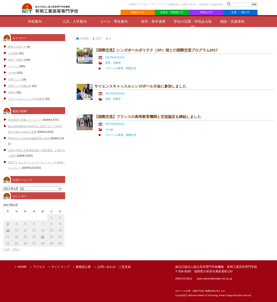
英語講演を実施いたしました (25, 119)
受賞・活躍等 (16, 59)
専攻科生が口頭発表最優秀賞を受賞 (29, 138)
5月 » (16, 249)
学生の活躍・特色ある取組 (193, 24)
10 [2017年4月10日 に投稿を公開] (8, 230)
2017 (98, 38)
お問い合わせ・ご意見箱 (194, 4)
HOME (132, 4)
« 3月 (6, 249)
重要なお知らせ (17, 46)
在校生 (12, 92)
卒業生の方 (206, 12)
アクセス (143, 4)
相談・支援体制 (232, 21)
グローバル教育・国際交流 (120, 68)
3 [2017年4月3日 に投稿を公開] (8, 224)
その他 (12, 72)
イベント (13, 66)
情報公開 (173, 4)
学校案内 (35, 21)
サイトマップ (158, 4)
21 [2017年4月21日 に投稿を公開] (43, 236)
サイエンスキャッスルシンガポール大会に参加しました (140, 86)
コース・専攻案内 (114, 21)
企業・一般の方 (240, 12)
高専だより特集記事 (19, 85)
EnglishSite (216, 4)
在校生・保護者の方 (172, 12)
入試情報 (13, 53)
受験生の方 (137, 12)
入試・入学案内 (74, 21)
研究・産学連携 (153, 21)
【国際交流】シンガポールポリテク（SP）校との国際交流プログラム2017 (156, 50)
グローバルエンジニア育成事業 (26, 98)
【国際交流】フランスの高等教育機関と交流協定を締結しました (147, 117)
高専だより (14, 79)
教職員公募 (83, 267)
